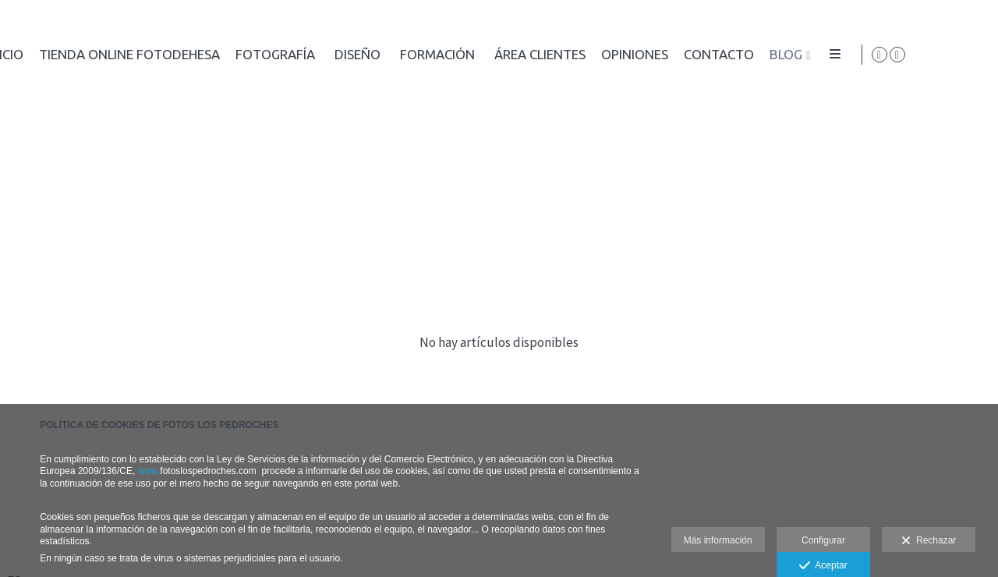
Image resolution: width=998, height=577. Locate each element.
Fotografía (684, 55)
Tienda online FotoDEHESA (538, 55)
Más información (718, 540)
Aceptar (823, 566)
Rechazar (928, 541)
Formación (846, 55)
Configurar (823, 540)
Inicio (414, 55)
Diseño (767, 55)
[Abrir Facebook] (956, 54)
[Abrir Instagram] (974, 54)
